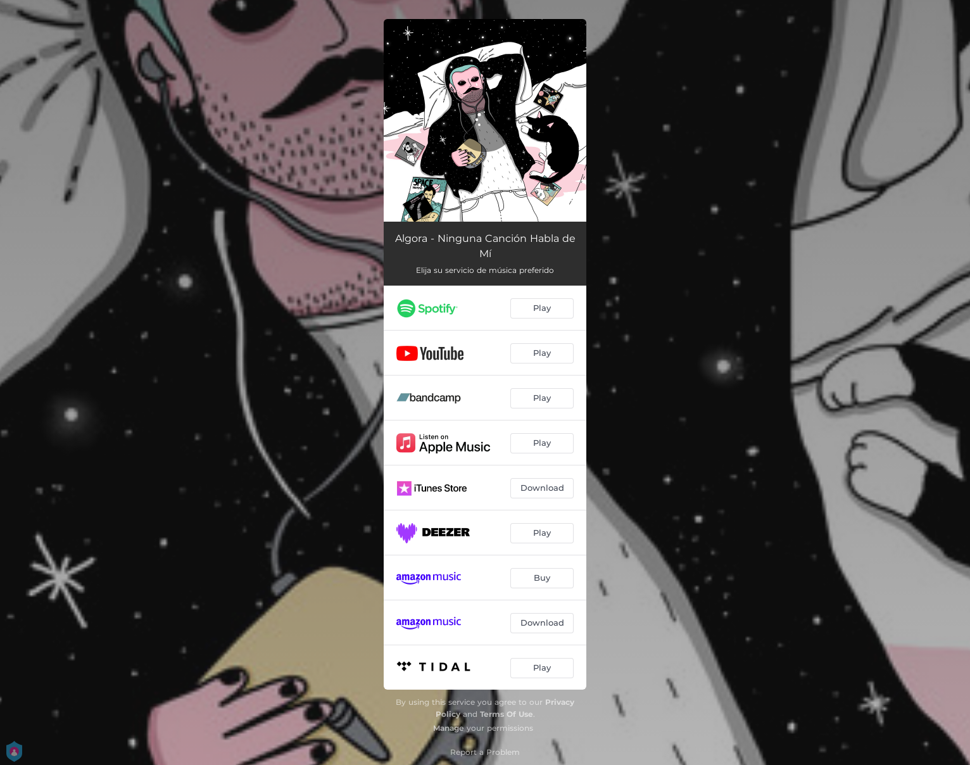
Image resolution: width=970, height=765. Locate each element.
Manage (448, 728)
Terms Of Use (506, 714)
